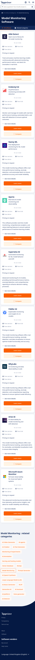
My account (4, 643)
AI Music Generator (8, 585)
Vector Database (7, 566)
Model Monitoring (8, 570)
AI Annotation (7, 556)
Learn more (17, 73)
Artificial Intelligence (10, 13)
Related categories (21, 28)
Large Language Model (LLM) (12, 580)
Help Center (4, 646)
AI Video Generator (8, 542)
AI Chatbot (5, 547)
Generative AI (6, 589)
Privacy (3, 617)
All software (6, 28)
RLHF (20, 585)
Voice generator (19, 594)
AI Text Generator (19, 547)
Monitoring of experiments (11, 552)
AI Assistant (19, 589)
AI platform (6, 594)
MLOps (19, 566)
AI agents (22, 542)
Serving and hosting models (11, 561)
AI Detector (6, 599)
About (3, 631)
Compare (18, 79)
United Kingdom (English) (19, 654)
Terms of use (4, 624)
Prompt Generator (24, 570)
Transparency (5, 621)
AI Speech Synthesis (8, 575)
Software (3, 634)
